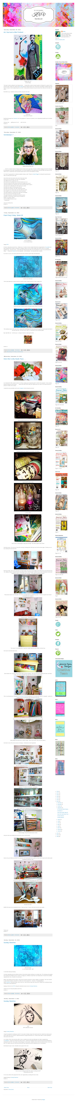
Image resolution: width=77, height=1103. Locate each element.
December (60, 802)
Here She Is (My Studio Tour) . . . (15, 359)
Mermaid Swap (9, 351)
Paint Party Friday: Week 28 (13, 215)
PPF (13, 351)
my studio (47, 247)
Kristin (64, 31)
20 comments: (17, 207)
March (59, 827)
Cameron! (16, 118)
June (59, 822)
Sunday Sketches (10, 942)
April (59, 826)
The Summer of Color (22, 696)
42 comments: (17, 1082)
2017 (58, 793)
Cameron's (8, 982)
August (59, 819)
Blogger (43, 1099)
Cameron (14, 251)
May (58, 824)
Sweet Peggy (36, 174)
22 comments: (17, 127)
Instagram (22, 388)
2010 (58, 834)
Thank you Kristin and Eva (18, 351)
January (59, 831)
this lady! (21, 86)
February (59, 829)
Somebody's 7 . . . (10, 135)
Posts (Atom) (11, 1089)
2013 (58, 799)
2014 (58, 798)
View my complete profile (60, 39)
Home (28, 1087)
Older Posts (50, 1087)
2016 (58, 794)
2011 (58, 833)
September (60, 807)
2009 (58, 836)
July (58, 821)
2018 (58, 791)
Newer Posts (6, 1087)
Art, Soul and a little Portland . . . (15, 32)
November (60, 804)
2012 (58, 801)
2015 (58, 796)
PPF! (8, 244)
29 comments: (17, 934)
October (59, 806)
